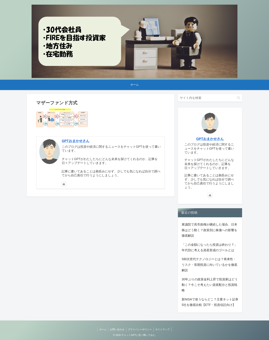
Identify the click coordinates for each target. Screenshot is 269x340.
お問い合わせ (117, 329)
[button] (239, 98)
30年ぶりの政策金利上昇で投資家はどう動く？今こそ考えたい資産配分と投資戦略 (210, 285)
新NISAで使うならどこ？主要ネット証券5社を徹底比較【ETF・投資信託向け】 (210, 302)
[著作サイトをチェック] (64, 184)
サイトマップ (163, 329)
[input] (210, 98)
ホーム (102, 329)
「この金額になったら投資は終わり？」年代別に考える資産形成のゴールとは (209, 247)
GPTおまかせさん (75, 141)
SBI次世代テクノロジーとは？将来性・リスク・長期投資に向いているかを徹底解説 (209, 264)
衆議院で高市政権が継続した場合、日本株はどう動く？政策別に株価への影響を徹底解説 (209, 230)
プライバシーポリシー (140, 329)
